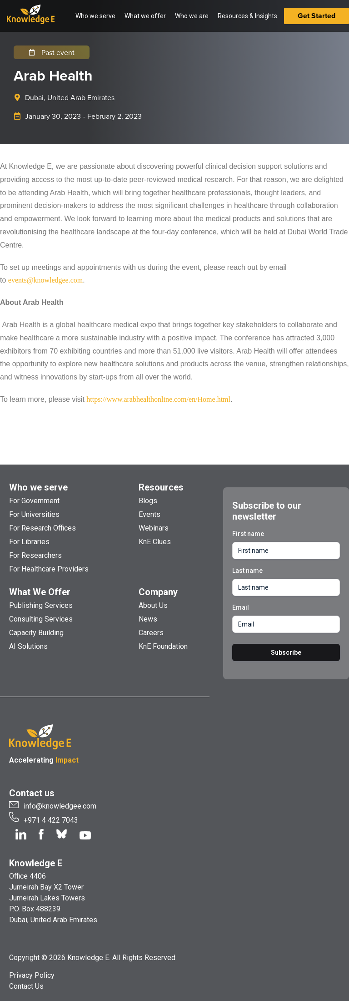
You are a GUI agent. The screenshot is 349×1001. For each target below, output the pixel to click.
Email (240, 607)
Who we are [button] (192, 16)
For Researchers (35, 555)
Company (158, 591)
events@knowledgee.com (45, 280)
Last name (247, 570)
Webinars (154, 528)
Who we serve (38, 487)
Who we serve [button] (95, 16)
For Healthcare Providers (49, 569)
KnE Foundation (163, 646)
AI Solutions (28, 646)
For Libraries (29, 541)
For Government (34, 500)
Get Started (316, 15)
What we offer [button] (145, 16)
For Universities (34, 514)
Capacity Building (36, 632)
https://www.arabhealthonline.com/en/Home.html (158, 399)
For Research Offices (42, 528)
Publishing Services (41, 605)
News (148, 619)
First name (248, 533)
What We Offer (39, 591)
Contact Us (26, 986)
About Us (153, 605)
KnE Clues (155, 541)
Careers (151, 632)
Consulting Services (41, 619)
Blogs (148, 500)
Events (149, 514)
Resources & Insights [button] (247, 16)
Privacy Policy (32, 975)
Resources (161, 487)
